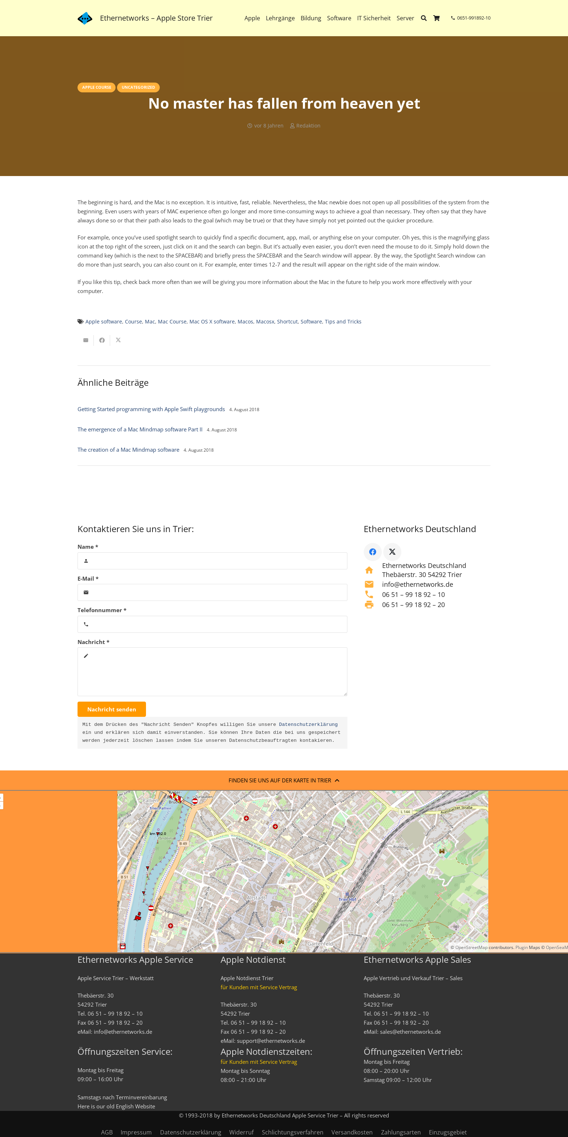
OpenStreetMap (471, 947)
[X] (392, 552)
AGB (107, 1132)
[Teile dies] (102, 340)
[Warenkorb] (436, 18)
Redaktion (308, 125)
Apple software (103, 321)
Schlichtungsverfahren (292, 1132)
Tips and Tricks (343, 321)
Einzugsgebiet (448, 1132)
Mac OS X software (212, 321)
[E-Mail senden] (86, 340)
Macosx (265, 321)
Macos (245, 321)
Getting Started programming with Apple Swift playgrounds (151, 409)
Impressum (136, 1132)
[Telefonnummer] (212, 624)
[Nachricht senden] (112, 709)
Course (133, 321)
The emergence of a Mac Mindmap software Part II (140, 429)
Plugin (521, 947)
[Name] (212, 560)
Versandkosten (352, 1132)
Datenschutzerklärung (308, 725)
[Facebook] (373, 552)
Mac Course (172, 321)
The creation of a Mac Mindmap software (128, 449)
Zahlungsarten (401, 1132)
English (125, 1106)
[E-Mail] (212, 592)
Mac (150, 321)
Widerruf (241, 1132)
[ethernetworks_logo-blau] (85, 18)
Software (311, 321)
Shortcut (287, 321)
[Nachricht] (212, 671)
